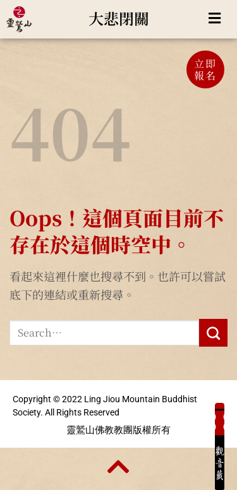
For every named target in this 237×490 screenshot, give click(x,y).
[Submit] (213, 333)
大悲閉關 (118, 18)
